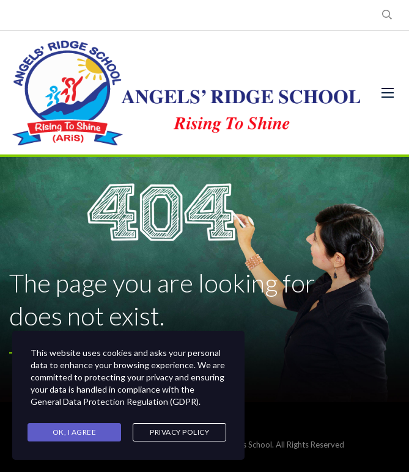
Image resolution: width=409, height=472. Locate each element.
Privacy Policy (179, 432)
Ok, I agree (75, 432)
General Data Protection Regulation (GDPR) (115, 401)
